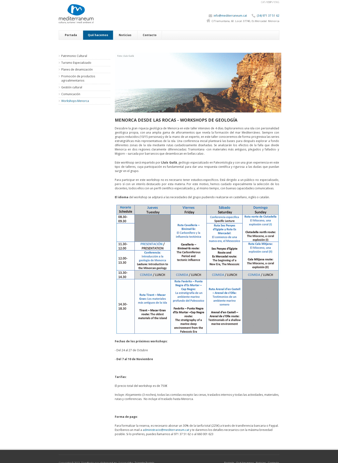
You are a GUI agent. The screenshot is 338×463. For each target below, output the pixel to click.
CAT (263, 2)
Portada (71, 35)
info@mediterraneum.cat (230, 16)
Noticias (125, 35)
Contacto (150, 35)
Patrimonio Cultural (74, 56)
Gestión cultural (71, 87)
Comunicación (70, 94)
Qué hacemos (98, 35)
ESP (269, 2)
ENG (276, 2)
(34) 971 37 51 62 (268, 16)
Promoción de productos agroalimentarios (78, 78)
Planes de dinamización (77, 69)
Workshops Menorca (75, 101)
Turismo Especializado (76, 63)
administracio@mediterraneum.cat (166, 430)
